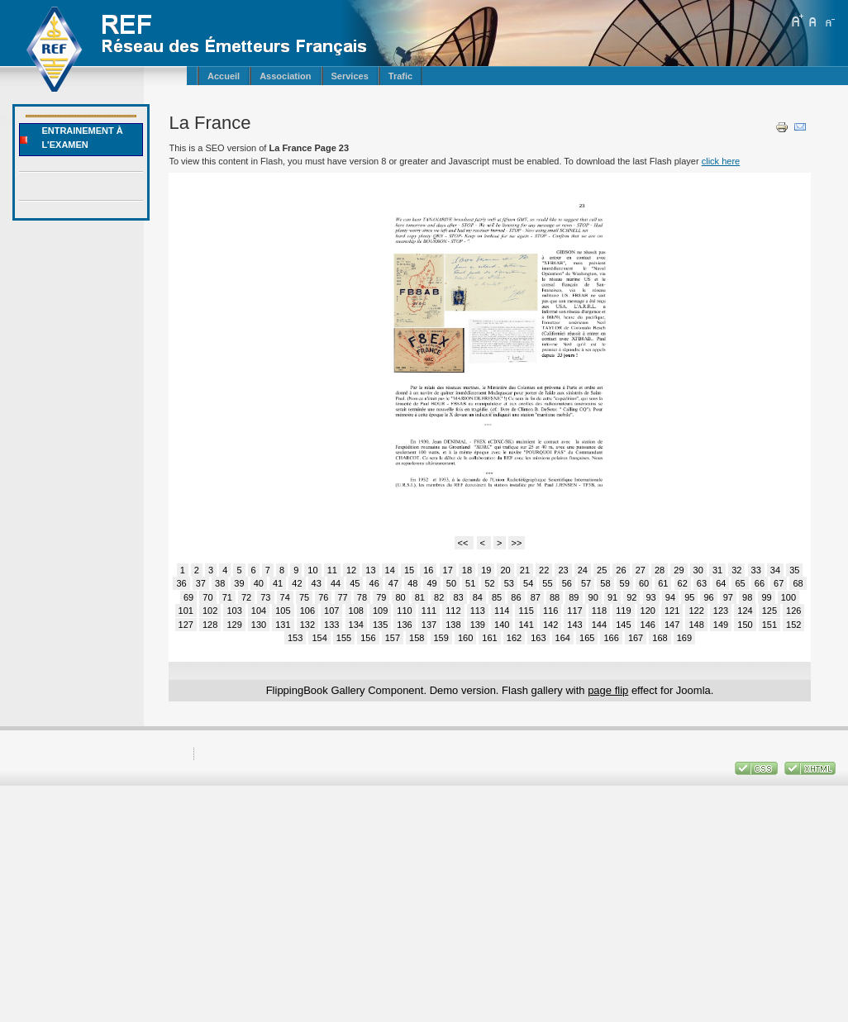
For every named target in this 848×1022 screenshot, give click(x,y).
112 (452, 611)
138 (452, 625)
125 (769, 611)
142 (550, 625)
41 (278, 583)
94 (670, 597)
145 (623, 625)
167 (635, 638)
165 (586, 638)
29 (679, 570)
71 (227, 597)
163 (538, 638)
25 (602, 570)
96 (708, 597)
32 (736, 570)
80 (400, 597)
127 (186, 625)
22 (544, 570)
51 (470, 583)
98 (747, 597)
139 (477, 625)
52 (489, 583)
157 (392, 638)
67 (779, 583)
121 (672, 611)
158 (416, 638)
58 (605, 583)
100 (788, 597)
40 (259, 583)
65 (740, 583)
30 (698, 570)
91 (612, 597)
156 (367, 638)
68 (798, 583)
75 (304, 597)
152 (793, 625)
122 (695, 611)
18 (467, 570)
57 (586, 583)
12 (351, 570)
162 (514, 638)
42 (297, 583)
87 (536, 597)
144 (599, 625)
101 (186, 611)
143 (574, 625)
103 (233, 611)
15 (409, 570)
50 (451, 583)
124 (744, 611)
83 (458, 597)
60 (644, 583)
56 (567, 583)
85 (497, 597)
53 (509, 583)
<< (464, 543)
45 (355, 583)
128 (209, 625)
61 (663, 583)
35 (794, 570)
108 (356, 611)
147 (672, 625)
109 (380, 611)
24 (583, 570)
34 (775, 570)
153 (295, 638)
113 (477, 611)
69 (188, 597)
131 (282, 625)
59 (625, 583)
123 (720, 611)
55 (547, 583)
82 (439, 597)
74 (285, 597)
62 (683, 583)
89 (574, 597)
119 (623, 611)
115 (525, 611)
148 (695, 625)
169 (684, 638)
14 (390, 570)
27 (641, 570)
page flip (608, 690)
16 (428, 570)
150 (744, 625)
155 (343, 638)
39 (239, 583)
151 (769, 625)
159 (441, 638)
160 (465, 638)
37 (201, 583)
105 (282, 611)
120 (648, 611)
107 (331, 611)
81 (420, 597)
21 (525, 570)
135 (380, 625)
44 (336, 583)
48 (412, 583)
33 (756, 570)
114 (501, 611)
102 (209, 611)
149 (720, 625)
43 (317, 583)
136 (404, 625)
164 (562, 638)
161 (489, 638)
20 (505, 570)
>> (517, 543)
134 (356, 625)
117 (574, 611)
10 (312, 570)
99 (766, 597)
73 (265, 597)
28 (660, 570)
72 (246, 597)
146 (648, 625)
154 (319, 638)
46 (374, 583)
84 (478, 597)
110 (404, 611)
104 (258, 611)
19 (486, 570)
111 (429, 611)
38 (220, 583)
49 (431, 583)
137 (429, 625)
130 (258, 625)
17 (448, 570)
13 (370, 570)
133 (331, 625)
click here (721, 161)
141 (525, 625)
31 (717, 570)
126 (793, 611)
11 (332, 570)
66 (760, 583)
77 (343, 597)
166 (610, 638)
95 (689, 597)
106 (307, 611)
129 (233, 625)
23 (563, 570)
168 (659, 638)
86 (516, 597)
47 (393, 583)
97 (728, 597)
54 (528, 583)
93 (651, 597)
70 (207, 597)
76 (323, 597)
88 (555, 597)
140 (501, 625)
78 (362, 597)
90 (593, 597)
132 (307, 625)
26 (621, 570)
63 (702, 583)
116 (550, 611)
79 (381, 597)
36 (181, 583)
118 (599, 611)
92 (631, 597)
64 (721, 583)
